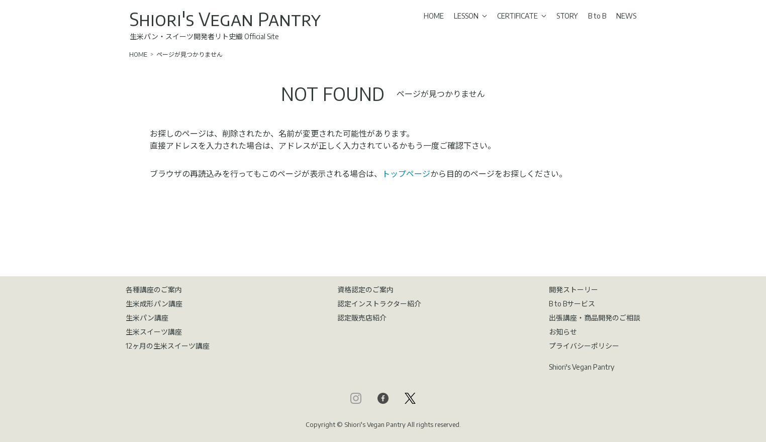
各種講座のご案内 (154, 289)
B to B (597, 16)
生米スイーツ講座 (154, 331)
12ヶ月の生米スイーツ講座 (168, 346)
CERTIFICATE (521, 16)
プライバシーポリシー (584, 346)
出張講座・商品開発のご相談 (594, 317)
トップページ (406, 174)
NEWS (626, 16)
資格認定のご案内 (365, 289)
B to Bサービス (572, 303)
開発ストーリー (573, 289)
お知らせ (563, 331)
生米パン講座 (147, 317)
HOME (434, 16)
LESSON (470, 16)
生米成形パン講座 (154, 303)
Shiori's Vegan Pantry (225, 19)
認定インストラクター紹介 (379, 303)
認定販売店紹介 (362, 317)
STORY (567, 16)
